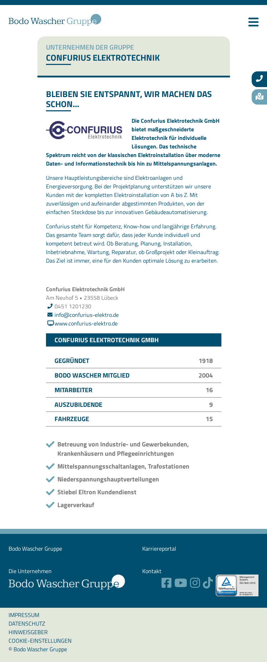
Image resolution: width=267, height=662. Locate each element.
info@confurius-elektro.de (87, 314)
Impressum (24, 615)
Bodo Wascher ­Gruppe (35, 548)
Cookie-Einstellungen (40, 640)
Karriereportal (159, 548)
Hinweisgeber (28, 632)
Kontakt (151, 571)
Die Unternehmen (30, 571)
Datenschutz (27, 623)
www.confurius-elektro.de (86, 323)
